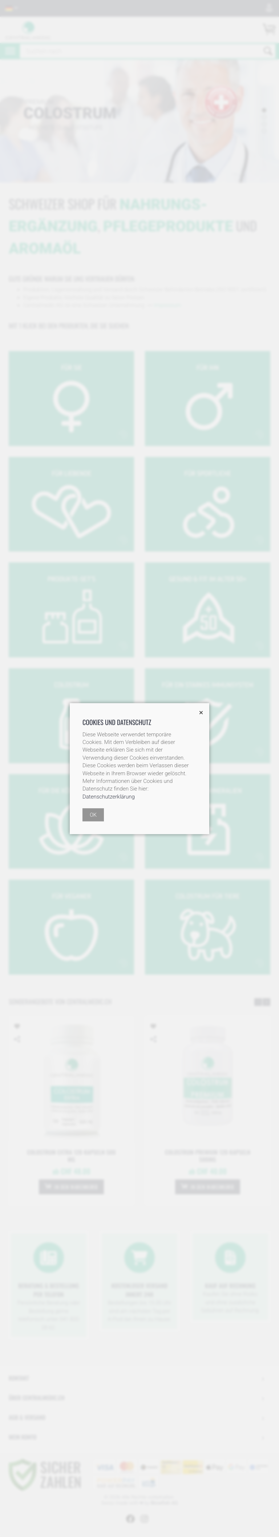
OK (93, 815)
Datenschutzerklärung (108, 796)
